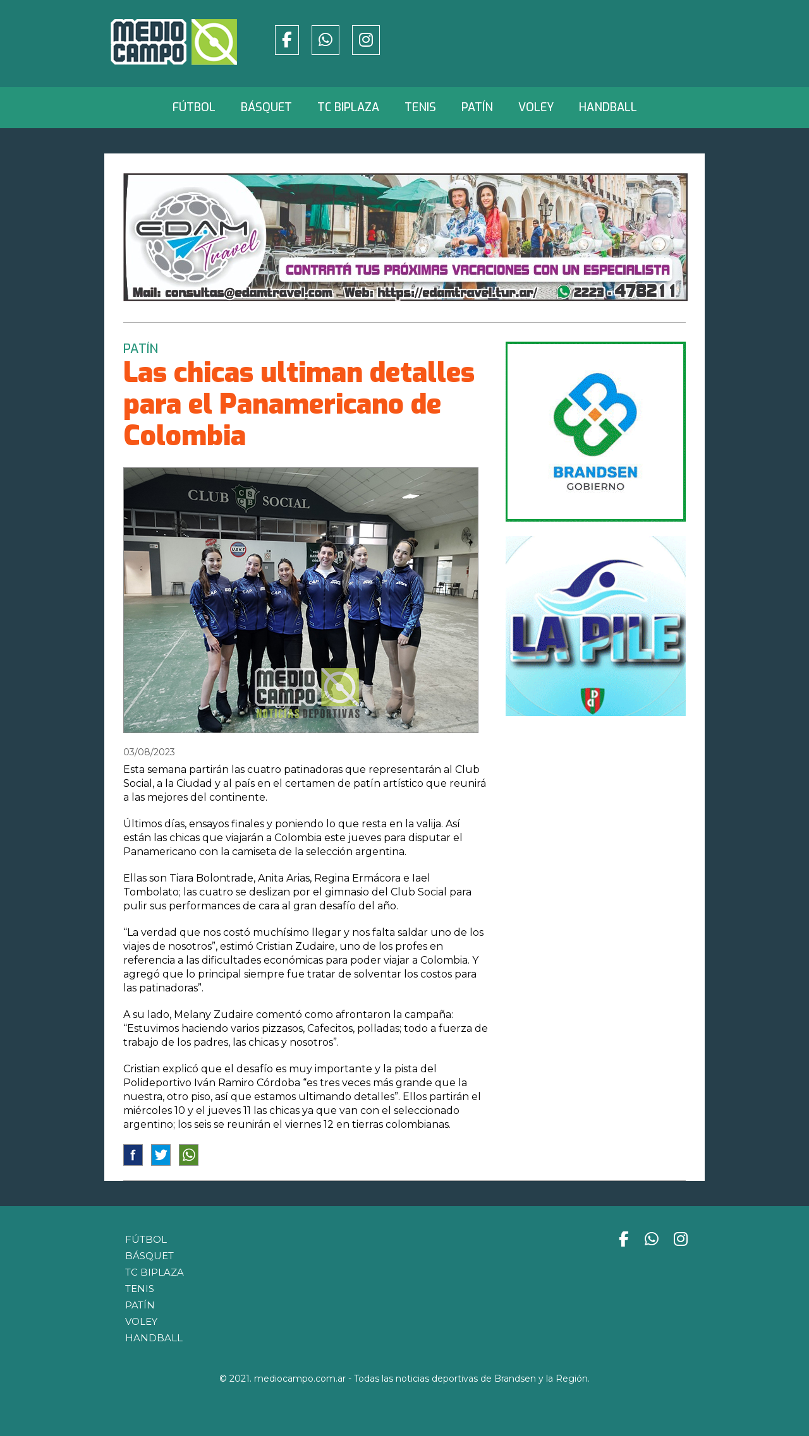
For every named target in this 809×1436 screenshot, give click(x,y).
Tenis (420, 107)
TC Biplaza (348, 107)
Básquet (266, 107)
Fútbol (194, 107)
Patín (477, 107)
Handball (608, 107)
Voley (536, 107)
